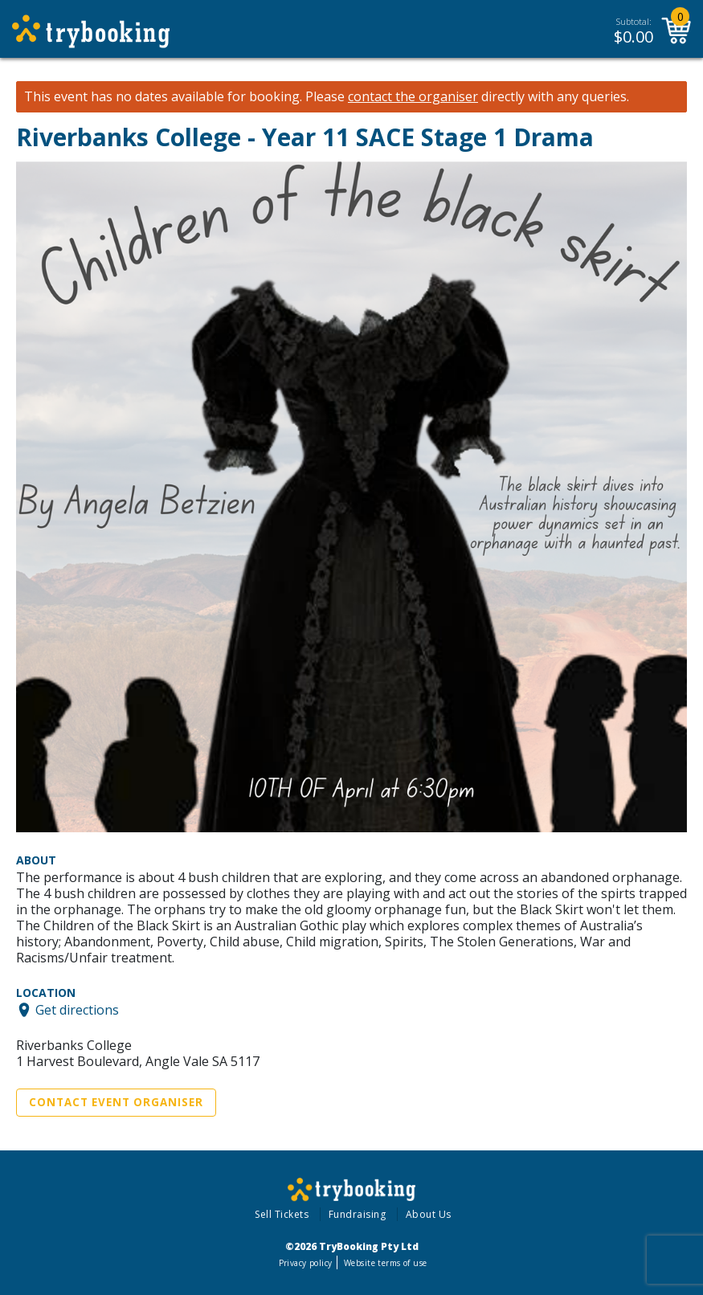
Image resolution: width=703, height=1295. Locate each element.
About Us (429, 1214)
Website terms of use (385, 1262)
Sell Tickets (282, 1214)
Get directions (77, 1010)
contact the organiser (413, 96)
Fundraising (357, 1214)
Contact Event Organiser (116, 1102)
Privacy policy (306, 1262)
